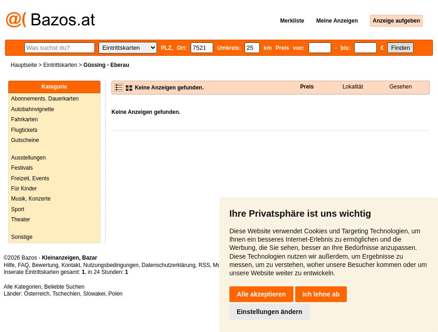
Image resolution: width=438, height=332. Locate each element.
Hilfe (9, 265)
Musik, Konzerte (31, 199)
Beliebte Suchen (64, 287)
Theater (20, 219)
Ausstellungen (28, 157)
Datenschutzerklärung (169, 265)
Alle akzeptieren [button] (261, 294)
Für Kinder (24, 188)
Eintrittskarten (60, 65)
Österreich (36, 293)
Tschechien (66, 293)
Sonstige (22, 237)
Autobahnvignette (32, 109)
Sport (17, 209)
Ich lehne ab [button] (321, 294)
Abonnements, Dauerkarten (45, 98)
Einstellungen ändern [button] (269, 311)
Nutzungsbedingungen (111, 265)
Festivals (22, 168)
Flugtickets (24, 130)
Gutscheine (25, 140)
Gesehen (401, 86)
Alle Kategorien (22, 287)
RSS (204, 265)
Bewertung (45, 265)
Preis (307, 86)
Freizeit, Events (30, 178)
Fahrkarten (24, 119)
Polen (115, 293)
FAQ (23, 265)
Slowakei (94, 293)
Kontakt (70, 265)
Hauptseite (24, 65)
